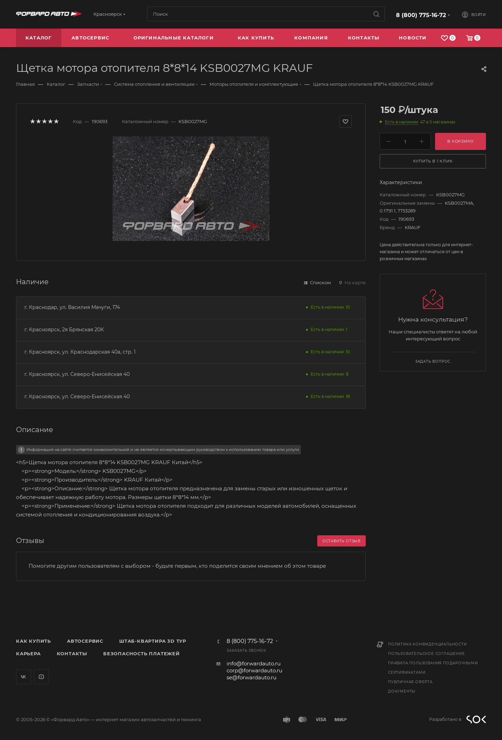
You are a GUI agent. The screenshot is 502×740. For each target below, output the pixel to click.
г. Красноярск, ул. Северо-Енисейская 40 (77, 374)
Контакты (72, 653)
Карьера (28, 653)
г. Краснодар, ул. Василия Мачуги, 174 (72, 307)
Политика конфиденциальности (427, 644)
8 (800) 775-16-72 (421, 15)
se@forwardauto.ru (251, 677)
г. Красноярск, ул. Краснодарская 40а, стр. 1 (80, 352)
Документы (402, 691)
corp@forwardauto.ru (254, 670)
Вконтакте (23, 676)
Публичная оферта (410, 682)
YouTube (41, 676)
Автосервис (85, 641)
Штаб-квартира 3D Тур (152, 641)
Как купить (33, 641)
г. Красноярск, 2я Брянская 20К (64, 329)
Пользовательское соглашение (426, 653)
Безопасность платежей (141, 653)
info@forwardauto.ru (254, 663)
